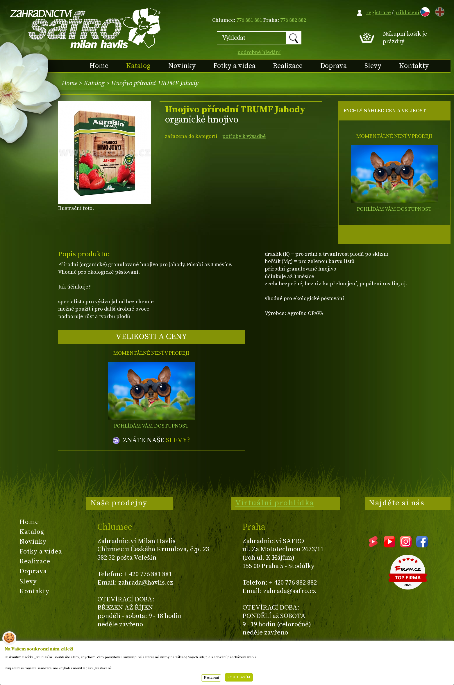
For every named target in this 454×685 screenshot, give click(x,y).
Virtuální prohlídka (274, 503)
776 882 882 (293, 20)
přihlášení (406, 12)
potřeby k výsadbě (244, 136)
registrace (378, 12)
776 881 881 (249, 20)
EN (438, 11)
